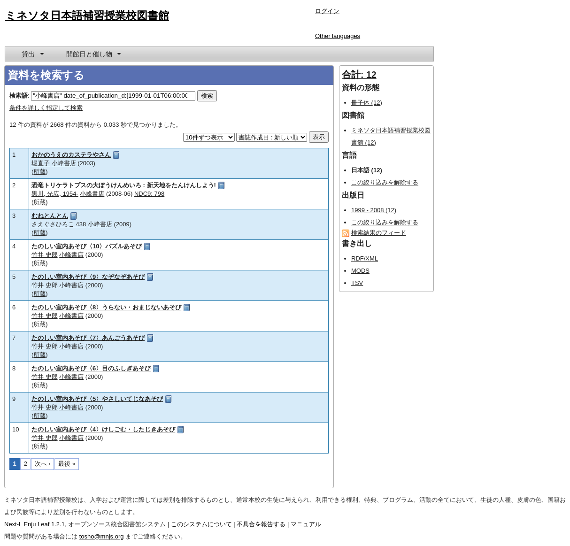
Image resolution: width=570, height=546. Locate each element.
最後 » (67, 463)
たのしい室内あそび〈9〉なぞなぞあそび (88, 276)
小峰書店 (64, 163)
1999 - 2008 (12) (373, 210)
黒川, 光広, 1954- (54, 193)
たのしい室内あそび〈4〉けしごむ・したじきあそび (103, 429)
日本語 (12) (366, 170)
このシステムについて (201, 524)
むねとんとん (49, 215)
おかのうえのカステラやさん (71, 154)
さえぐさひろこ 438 (58, 224)
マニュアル (306, 524)
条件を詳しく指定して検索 (46, 107)
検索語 (18, 95)
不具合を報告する (261, 524)
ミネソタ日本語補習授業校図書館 (87, 15)
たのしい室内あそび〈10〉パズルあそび (86, 246)
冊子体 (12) (366, 102)
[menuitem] (32, 54)
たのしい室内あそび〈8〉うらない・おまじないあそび (106, 307)
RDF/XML (364, 258)
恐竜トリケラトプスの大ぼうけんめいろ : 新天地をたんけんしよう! (123, 185)
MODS (360, 270)
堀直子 (40, 163)
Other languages (337, 35)
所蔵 (39, 171)
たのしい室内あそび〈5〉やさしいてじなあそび (97, 398)
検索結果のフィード (378, 232)
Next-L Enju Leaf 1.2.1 (34, 524)
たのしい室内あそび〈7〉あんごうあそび (88, 337)
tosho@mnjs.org (101, 536)
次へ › (43, 463)
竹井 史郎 (44, 254)
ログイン (327, 11)
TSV (357, 282)
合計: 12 (359, 74)
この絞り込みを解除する (384, 182)
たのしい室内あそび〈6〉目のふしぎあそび (91, 368)
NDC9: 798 (149, 193)
